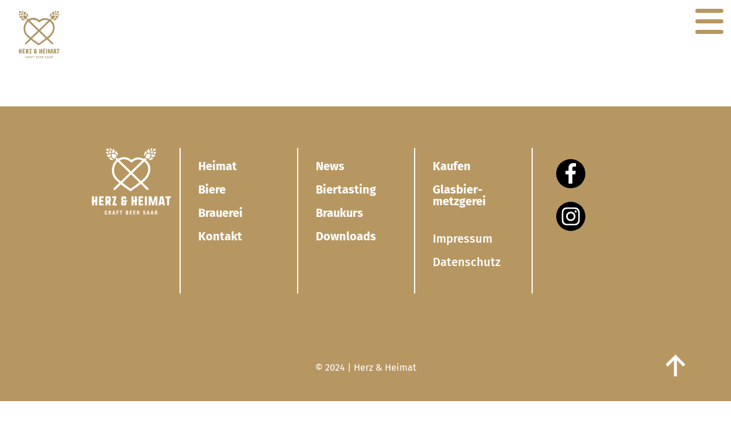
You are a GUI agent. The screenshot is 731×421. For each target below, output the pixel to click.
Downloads (346, 236)
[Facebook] (570, 173)
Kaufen (452, 166)
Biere (212, 189)
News (330, 166)
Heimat (217, 166)
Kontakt (220, 236)
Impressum (462, 238)
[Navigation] (709, 22)
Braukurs (339, 213)
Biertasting (346, 189)
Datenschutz (467, 262)
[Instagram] (570, 216)
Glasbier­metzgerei (459, 195)
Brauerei (220, 213)
